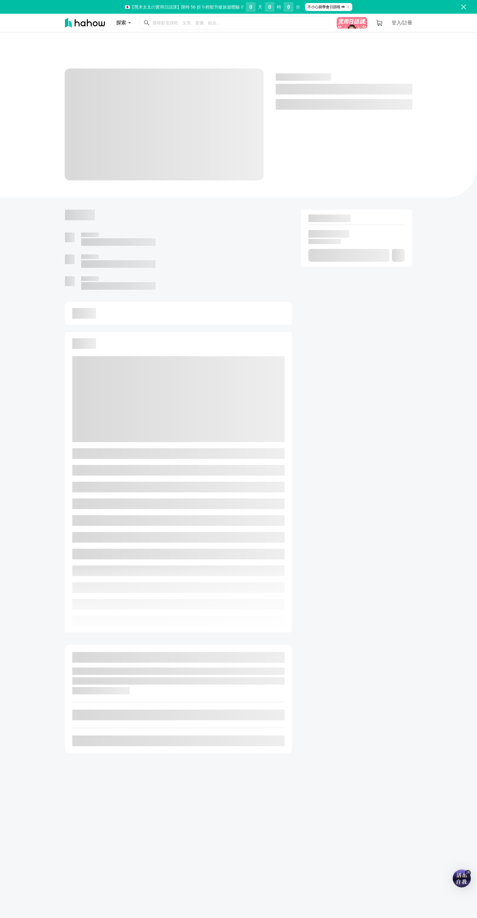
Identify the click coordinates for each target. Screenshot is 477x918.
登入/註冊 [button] (402, 22)
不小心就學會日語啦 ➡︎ (328, 7)
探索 (124, 23)
